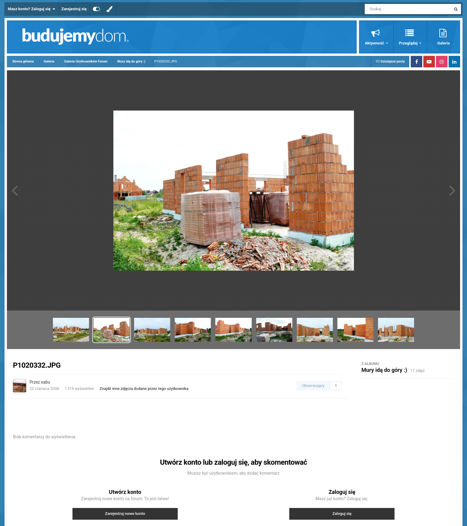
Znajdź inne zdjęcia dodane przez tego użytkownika (144, 388)
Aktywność (375, 43)
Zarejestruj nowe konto (125, 513)
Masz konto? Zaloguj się (31, 9)
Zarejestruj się (74, 9)
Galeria (443, 43)
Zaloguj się (342, 513)
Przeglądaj (409, 43)
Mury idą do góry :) (384, 370)
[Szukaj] (394, 9)
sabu (45, 382)
